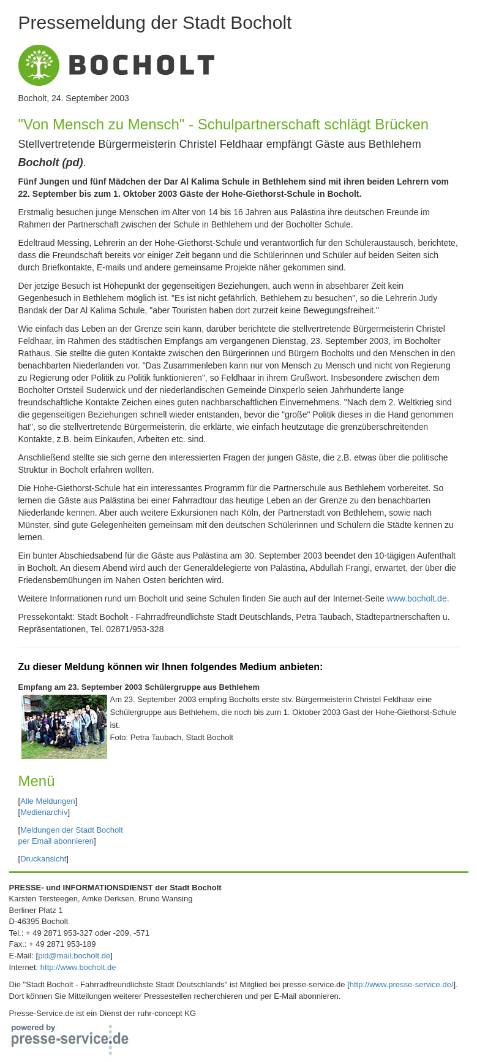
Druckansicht (43, 858)
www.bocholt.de (417, 598)
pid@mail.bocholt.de (74, 955)
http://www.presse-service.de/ (402, 984)
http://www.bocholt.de (78, 967)
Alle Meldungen (47, 801)
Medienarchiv (43, 812)
